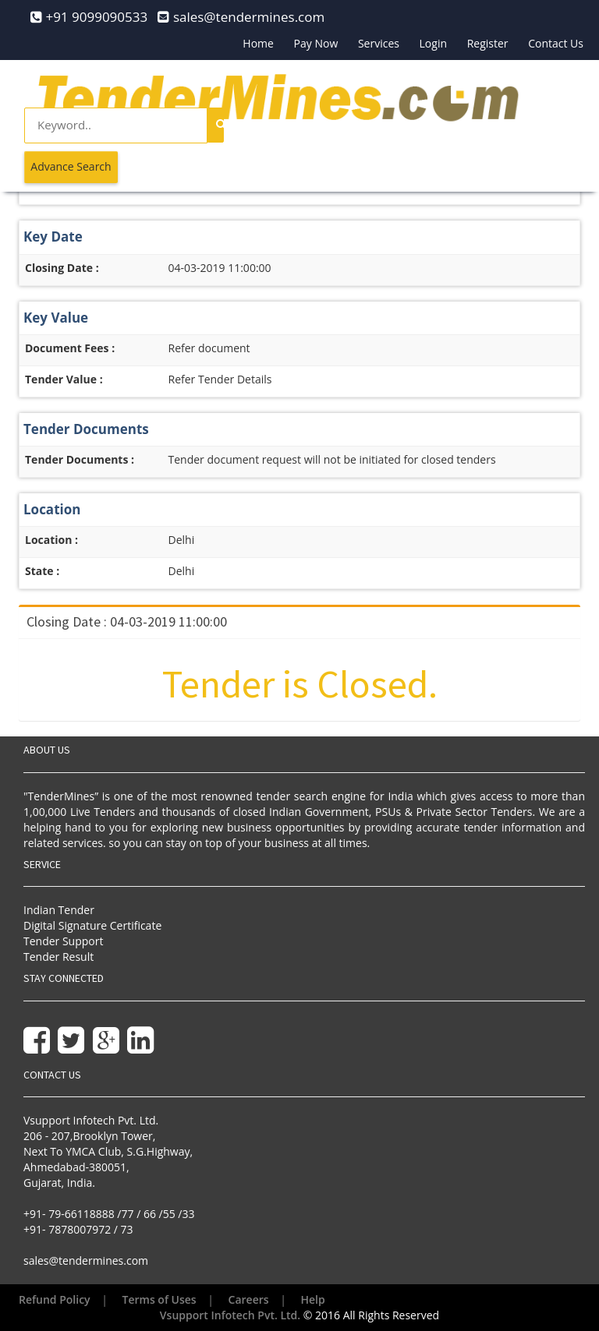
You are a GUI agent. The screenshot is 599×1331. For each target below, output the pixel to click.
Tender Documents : (79, 459)
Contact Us (555, 43)
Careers (249, 1299)
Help (313, 1299)
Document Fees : (70, 348)
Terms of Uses (159, 1299)
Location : (51, 539)
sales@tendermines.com (85, 1260)
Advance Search (70, 166)
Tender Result (58, 956)
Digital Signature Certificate (92, 925)
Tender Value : (64, 379)
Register (488, 43)
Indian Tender (58, 909)
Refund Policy (54, 1299)
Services (378, 43)
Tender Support (63, 941)
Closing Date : (62, 267)
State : (42, 570)
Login (433, 43)
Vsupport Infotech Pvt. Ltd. (230, 1315)
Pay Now (316, 43)
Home (258, 43)
